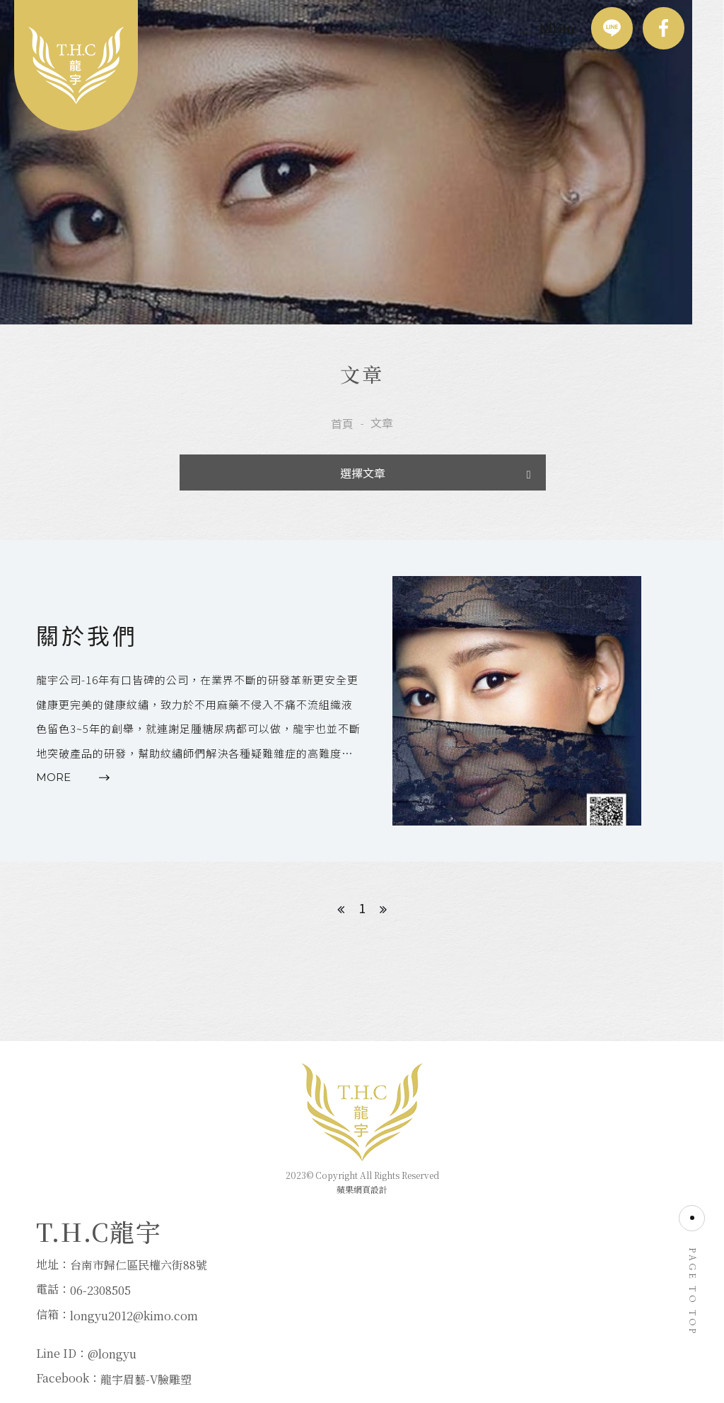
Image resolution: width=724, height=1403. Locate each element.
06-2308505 (100, 1323)
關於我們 (87, 648)
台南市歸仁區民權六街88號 (138, 1298)
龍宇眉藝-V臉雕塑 (374, 1323)
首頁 (342, 431)
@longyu (340, 1298)
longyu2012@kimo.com (134, 1348)
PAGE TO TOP (692, 1276)
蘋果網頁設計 (362, 1210)
